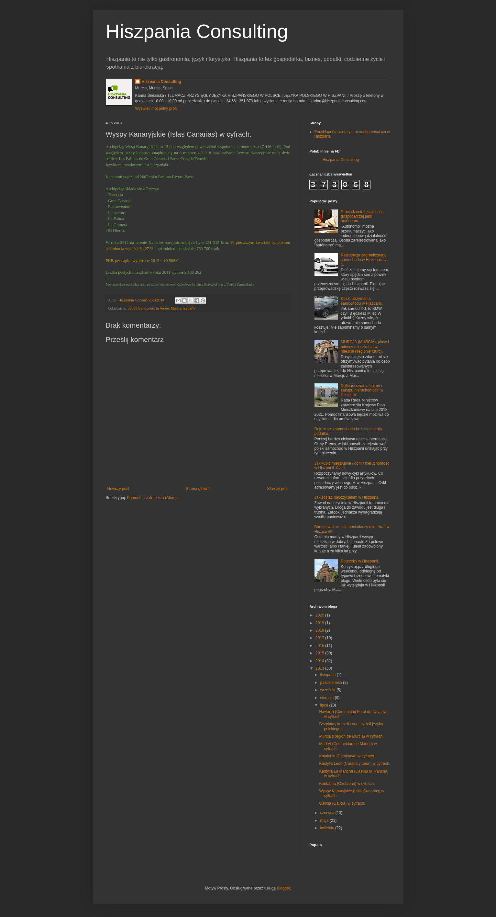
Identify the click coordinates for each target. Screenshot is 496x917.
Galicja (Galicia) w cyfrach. (342, 803)
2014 (320, 661)
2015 (320, 653)
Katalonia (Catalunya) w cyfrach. (347, 756)
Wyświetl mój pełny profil (156, 108)
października (331, 682)
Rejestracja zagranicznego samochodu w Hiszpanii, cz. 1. (365, 260)
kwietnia (327, 828)
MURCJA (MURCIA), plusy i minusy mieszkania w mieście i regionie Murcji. (365, 347)
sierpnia (327, 698)
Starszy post (277, 488)
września (328, 690)
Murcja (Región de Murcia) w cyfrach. (351, 736)
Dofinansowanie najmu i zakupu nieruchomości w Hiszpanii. (362, 390)
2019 (320, 623)
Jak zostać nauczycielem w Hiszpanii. (346, 497)
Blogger (283, 888)
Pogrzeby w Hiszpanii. (360, 561)
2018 (320, 630)
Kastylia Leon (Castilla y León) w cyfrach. (354, 763)
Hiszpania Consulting (197, 31)
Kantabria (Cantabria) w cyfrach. (347, 783)
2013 (320, 668)
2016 (320, 645)
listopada (328, 675)
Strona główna (198, 488)
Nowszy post (118, 488)
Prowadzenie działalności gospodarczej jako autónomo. (362, 216)
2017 (320, 638)
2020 (320, 615)
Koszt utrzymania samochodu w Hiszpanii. (361, 300)
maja (324, 820)
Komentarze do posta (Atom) (152, 497)
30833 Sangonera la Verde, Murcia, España (161, 308)
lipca (324, 705)
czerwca (327, 812)
